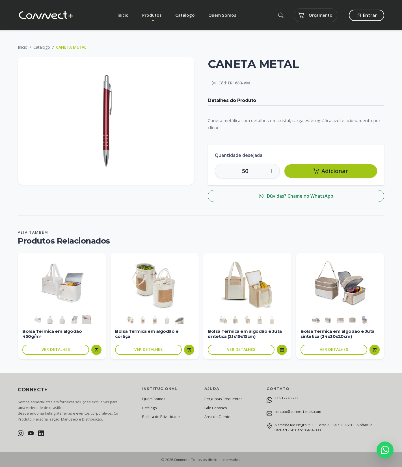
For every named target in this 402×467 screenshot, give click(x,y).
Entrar (366, 15)
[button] (280, 15)
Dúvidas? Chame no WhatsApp (296, 196)
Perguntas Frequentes (223, 398)
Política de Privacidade (161, 416)
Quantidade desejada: (239, 155)
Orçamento (315, 15)
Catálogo (185, 15)
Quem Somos (222, 15)
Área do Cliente (217, 416)
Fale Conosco (215, 408)
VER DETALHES (56, 349)
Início (123, 15)
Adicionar (331, 171)
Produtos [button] (152, 15)
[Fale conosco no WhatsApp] (385, 450)
